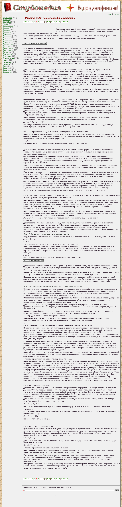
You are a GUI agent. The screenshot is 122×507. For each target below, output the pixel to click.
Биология (6, 20)
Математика (7, 36)
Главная (109, 14)
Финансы (6, 64)
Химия (5, 66)
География (7, 22)
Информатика (8, 26)
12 (54, 21)
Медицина (6, 38)
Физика (5, 60)
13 (56, 21)
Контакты (116, 14)
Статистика (7, 56)
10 (49, 21)
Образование (8, 42)
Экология (6, 68)
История (6, 28)
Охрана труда (8, 44)
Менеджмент (7, 40)
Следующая (64, 21)
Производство (8, 50)
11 (51, 21)
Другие (5, 24)
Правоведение (8, 48)
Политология (7, 46)
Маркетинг (7, 34)
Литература (7, 32)
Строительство (8, 58)
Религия (6, 52)
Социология (7, 54)
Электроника (7, 72)
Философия (7, 62)
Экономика (7, 70)
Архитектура (7, 18)
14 (59, 21)
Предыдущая (27, 21)
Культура (6, 30)
